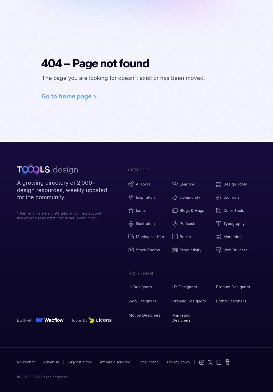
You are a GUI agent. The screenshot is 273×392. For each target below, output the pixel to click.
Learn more (86, 218)
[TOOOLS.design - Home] (50, 170)
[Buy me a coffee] (227, 362)
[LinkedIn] (219, 362)
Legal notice (148, 362)
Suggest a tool (80, 362)
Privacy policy (178, 362)
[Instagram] (202, 362)
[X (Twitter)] (210, 362)
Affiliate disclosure (115, 362)
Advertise (51, 362)
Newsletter (26, 362)
